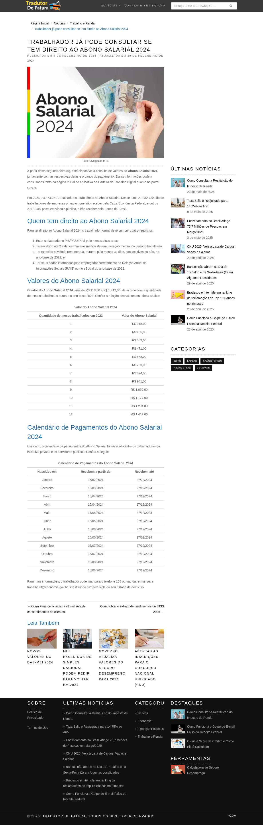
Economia (192, 361)
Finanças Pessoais (212, 361)
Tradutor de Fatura (64, 816)
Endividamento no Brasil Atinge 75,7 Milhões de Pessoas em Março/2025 (208, 226)
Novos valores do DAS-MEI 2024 (40, 656)
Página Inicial (40, 23)
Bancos (177, 361)
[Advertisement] (203, 85)
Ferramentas (203, 367)
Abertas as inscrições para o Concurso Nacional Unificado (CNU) (147, 668)
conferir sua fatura (144, 5)
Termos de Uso (37, 727)
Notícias (109, 5)
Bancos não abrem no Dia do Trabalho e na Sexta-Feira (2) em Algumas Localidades (210, 272)
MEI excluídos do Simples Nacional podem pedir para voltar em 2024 (77, 668)
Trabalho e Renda (82, 23)
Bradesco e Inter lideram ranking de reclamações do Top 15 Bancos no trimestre (211, 298)
